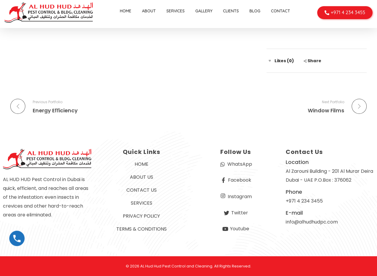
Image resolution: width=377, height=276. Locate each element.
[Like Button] (270, 61)
